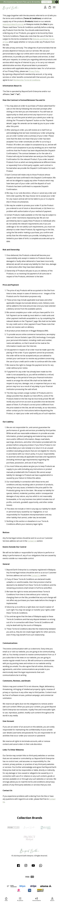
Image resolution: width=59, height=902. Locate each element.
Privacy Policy (34, 71)
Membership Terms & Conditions (26, 80)
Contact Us (46, 2)
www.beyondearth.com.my (13, 24)
